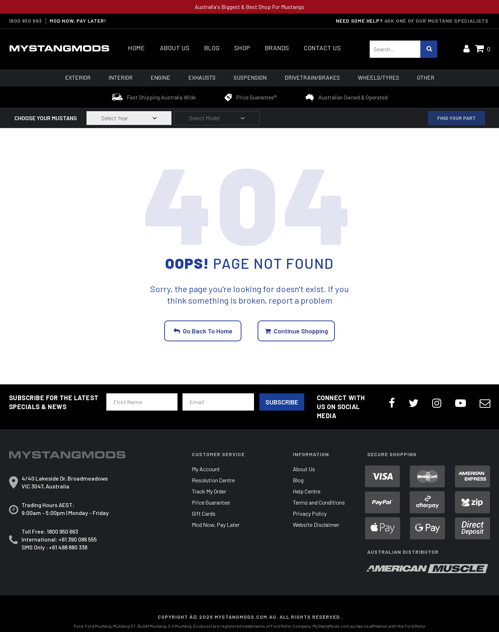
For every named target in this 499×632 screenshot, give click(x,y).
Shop (242, 48)
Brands (277, 48)
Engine (160, 77)
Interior (120, 77)
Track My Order (209, 491)
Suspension (250, 77)
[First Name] (141, 402)
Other (425, 77)
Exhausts (202, 77)
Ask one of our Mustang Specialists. (437, 21)
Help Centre (306, 491)
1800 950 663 (25, 21)
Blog (212, 48)
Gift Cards (204, 513)
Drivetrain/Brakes (312, 77)
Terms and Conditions (319, 502)
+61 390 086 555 (78, 539)
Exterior (78, 77)
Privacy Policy (310, 513)
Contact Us (322, 48)
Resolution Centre (213, 480)
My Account (206, 468)
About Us (174, 48)
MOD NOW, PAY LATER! (78, 21)
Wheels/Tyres (378, 77)
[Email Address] (218, 402)
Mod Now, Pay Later (216, 524)
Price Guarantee (211, 502)
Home (136, 48)
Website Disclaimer (316, 524)
